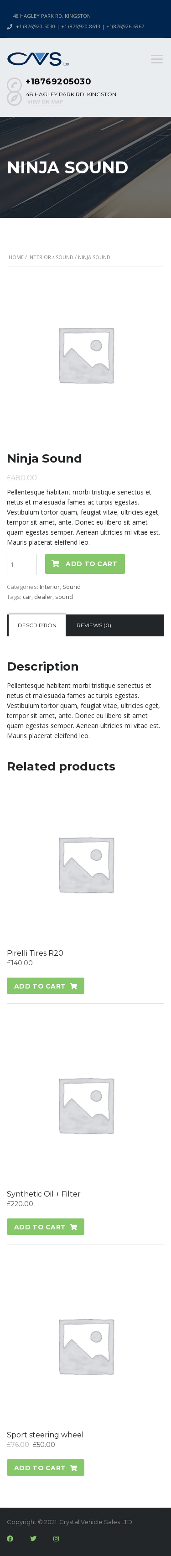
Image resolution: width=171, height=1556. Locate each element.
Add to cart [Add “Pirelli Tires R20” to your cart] (40, 986)
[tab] (37, 625)
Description (37, 625)
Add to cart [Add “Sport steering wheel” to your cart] (40, 1468)
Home (16, 257)
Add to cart (91, 564)
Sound (64, 257)
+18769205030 (58, 82)
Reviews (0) (94, 625)
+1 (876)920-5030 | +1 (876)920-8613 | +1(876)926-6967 (80, 26)
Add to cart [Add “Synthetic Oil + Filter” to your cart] (40, 1227)
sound (64, 597)
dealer (43, 597)
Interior (39, 257)
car (27, 597)
